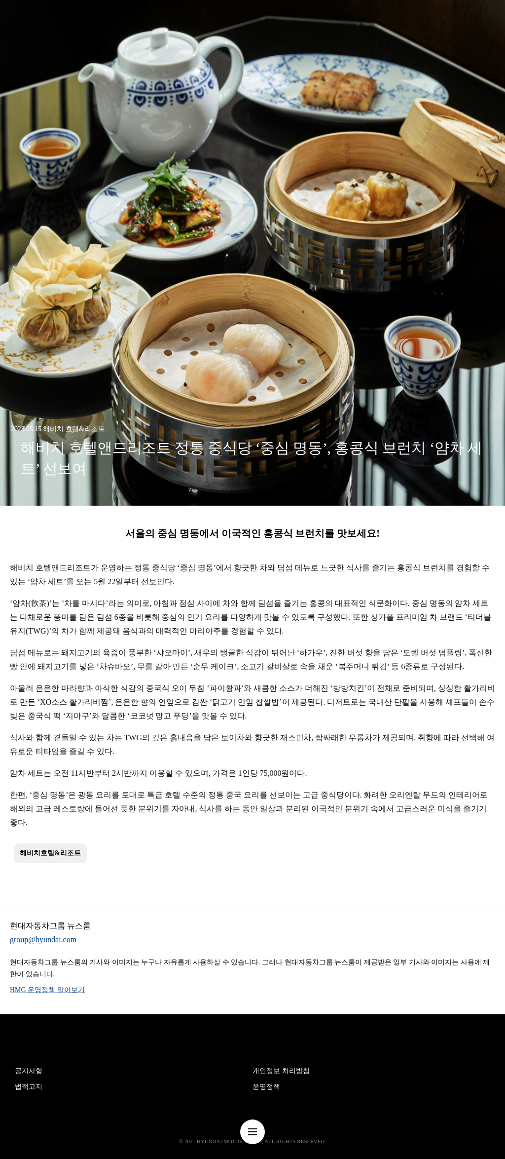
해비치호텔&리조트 (50, 853)
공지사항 (28, 1071)
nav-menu (252, 1131)
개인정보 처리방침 (281, 1071)
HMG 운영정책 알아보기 (47, 990)
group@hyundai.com (43, 939)
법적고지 (28, 1086)
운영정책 (266, 1086)
